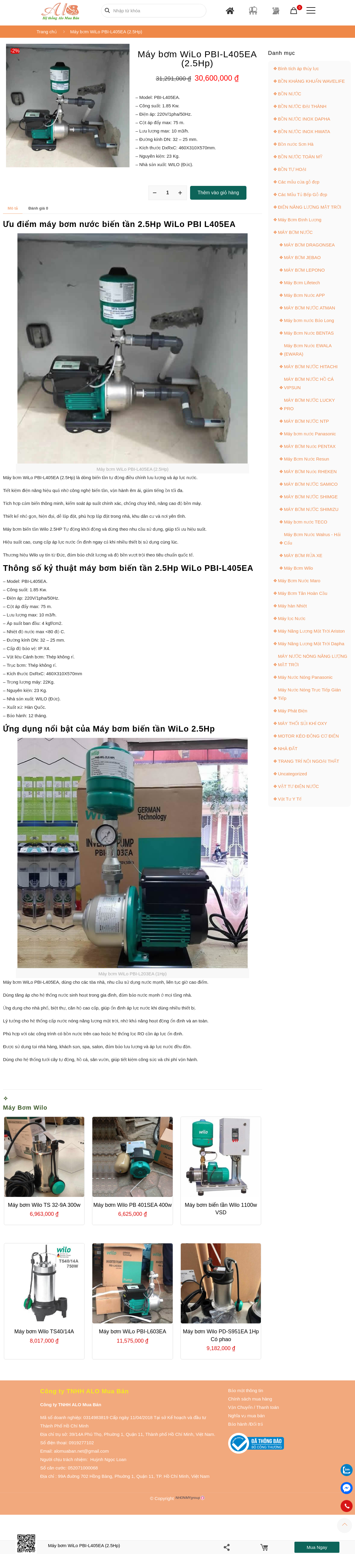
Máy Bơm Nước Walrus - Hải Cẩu (312, 538)
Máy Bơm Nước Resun (306, 458)
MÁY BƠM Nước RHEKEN (310, 471)
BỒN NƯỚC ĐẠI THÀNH (302, 106)
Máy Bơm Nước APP (304, 295)
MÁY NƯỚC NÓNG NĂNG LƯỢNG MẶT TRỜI (312, 660)
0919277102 (81, 1442)
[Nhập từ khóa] (153, 10)
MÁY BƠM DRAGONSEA (309, 244)
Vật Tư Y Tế (290, 798)
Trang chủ (47, 31)
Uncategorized (292, 773)
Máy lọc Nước (291, 618)
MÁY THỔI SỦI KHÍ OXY (302, 723)
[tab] (12, 208)
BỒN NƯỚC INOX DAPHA (304, 118)
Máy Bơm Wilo (25, 1107)
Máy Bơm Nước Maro (299, 580)
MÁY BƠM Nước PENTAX (310, 446)
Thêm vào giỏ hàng (218, 192)
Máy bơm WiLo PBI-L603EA (132, 1332)
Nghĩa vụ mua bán (246, 1415)
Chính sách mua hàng (250, 1398)
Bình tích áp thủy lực (298, 68)
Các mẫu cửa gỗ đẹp (298, 181)
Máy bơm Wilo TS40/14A (44, 1332)
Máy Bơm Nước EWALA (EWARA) (307, 349)
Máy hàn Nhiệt (292, 605)
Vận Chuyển (240, 1407)
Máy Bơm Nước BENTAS (309, 333)
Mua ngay (317, 1547)
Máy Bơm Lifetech (302, 282)
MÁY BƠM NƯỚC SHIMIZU (311, 509)
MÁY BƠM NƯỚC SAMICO (311, 484)
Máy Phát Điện (292, 710)
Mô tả (13, 208)
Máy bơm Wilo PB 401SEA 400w (132, 1205)
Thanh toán (267, 1407)
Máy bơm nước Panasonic (310, 433)
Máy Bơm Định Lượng (299, 219)
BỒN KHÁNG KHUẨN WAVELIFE (311, 81)
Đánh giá (38, 208)
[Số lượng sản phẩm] (167, 192)
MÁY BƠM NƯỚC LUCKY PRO (309, 404)
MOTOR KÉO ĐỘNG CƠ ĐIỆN (308, 735)
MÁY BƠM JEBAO (302, 257)
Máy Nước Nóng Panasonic (305, 677)
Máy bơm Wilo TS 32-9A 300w (44, 1205)
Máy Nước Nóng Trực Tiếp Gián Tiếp (309, 694)
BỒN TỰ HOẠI (292, 169)
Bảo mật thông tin (245, 1390)
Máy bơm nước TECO (305, 521)
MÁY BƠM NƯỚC (295, 232)
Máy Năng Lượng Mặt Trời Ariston (311, 631)
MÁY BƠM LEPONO (304, 270)
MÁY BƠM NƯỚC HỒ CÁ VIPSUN (309, 383)
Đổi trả (256, 1424)
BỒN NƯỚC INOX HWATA (304, 131)
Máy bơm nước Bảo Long (309, 320)
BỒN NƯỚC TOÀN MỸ (300, 156)
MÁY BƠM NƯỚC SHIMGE (311, 496)
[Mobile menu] (310, 10)
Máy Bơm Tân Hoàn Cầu (302, 593)
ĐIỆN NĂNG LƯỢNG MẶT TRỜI (309, 207)
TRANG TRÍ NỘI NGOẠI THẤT (308, 761)
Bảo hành (237, 1424)
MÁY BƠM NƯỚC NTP (306, 421)
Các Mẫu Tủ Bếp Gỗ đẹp (302, 194)
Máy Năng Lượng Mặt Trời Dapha (311, 643)
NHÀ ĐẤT (287, 748)
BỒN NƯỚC (289, 93)
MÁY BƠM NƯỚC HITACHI (311, 366)
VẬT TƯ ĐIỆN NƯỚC (298, 786)
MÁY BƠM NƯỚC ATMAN (309, 307)
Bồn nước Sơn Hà (295, 144)
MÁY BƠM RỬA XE (303, 555)
